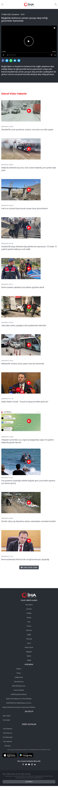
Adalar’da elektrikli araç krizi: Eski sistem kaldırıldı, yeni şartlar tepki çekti (28, 169)
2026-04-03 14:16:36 (7, 360)
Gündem (29, 609)
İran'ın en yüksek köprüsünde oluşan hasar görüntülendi (24, 208)
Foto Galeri (6, 720)
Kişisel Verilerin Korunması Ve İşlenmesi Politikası (19, 707)
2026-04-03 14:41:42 (7, 243)
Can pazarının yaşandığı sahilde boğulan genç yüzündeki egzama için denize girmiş (28, 481)
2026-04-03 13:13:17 (7, 477)
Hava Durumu (7, 733)
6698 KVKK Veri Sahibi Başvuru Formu (18, 703)
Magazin (29, 652)
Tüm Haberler (7, 741)
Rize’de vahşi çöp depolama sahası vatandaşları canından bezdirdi (28, 521)
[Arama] (56, 4)
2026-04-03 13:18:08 (7, 437)
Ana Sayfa (29, 605)
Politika (29, 613)
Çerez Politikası (19, 690)
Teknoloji (29, 639)
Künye (19, 673)
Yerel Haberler (7, 729)
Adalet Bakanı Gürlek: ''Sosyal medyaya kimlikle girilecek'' (24, 402)
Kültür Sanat (29, 647)
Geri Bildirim (29, 781)
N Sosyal (7, 746)
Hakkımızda (19, 677)
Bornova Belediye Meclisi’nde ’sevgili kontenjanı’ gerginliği (25, 559)
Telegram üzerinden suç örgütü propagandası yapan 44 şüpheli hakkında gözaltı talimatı (27, 441)
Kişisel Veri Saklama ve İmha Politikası (18, 699)
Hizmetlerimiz (19, 681)
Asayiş (29, 617)
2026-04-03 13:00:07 (7, 518)
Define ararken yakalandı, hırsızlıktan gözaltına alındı (22, 287)
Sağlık (29, 634)
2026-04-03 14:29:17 (7, 284)
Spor (29, 622)
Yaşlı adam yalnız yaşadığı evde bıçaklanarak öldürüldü (23, 325)
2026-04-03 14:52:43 (7, 205)
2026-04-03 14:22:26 (7, 322)
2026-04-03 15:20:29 (7, 126)
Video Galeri (6, 716)
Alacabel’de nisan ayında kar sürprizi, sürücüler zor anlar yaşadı (27, 129)
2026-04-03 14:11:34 (7, 398)
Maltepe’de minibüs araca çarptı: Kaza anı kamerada (22, 363)
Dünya (29, 626)
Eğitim (29, 656)
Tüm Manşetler (8, 737)
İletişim (18, 669)
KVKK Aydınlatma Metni (19, 694)
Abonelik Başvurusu (18, 686)
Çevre (29, 643)
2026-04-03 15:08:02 (7, 164)
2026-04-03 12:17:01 (7, 556)
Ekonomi (29, 630)
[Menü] (2, 4)
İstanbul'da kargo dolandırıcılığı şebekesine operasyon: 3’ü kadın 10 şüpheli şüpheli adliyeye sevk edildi (29, 247)
